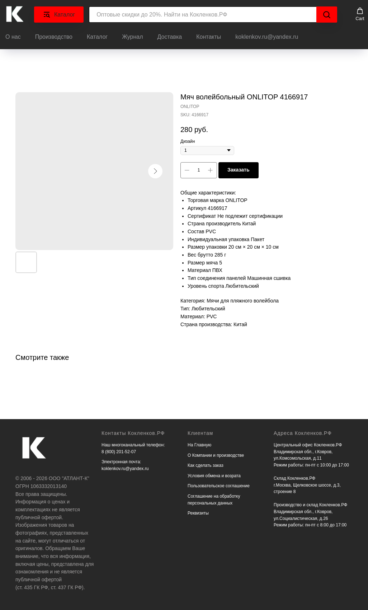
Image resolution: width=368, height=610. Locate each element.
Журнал (132, 37)
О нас (13, 37)
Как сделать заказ (205, 465)
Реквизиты (198, 513)
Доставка (169, 37)
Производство (53, 37)
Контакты (208, 37)
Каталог (97, 37)
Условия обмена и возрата (214, 475)
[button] (359, 14)
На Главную (199, 444)
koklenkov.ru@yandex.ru (266, 37)
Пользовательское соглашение (219, 485)
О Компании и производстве (216, 455)
